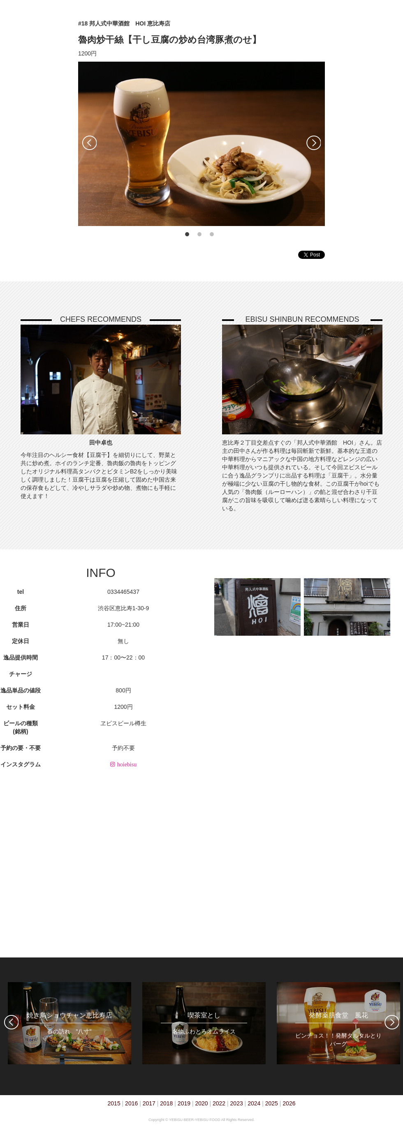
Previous (89, 143)
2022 (219, 1103)
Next (313, 143)
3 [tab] (212, 234)
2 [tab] (199, 234)
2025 (271, 1103)
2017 (149, 1103)
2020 (201, 1103)
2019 (184, 1103)
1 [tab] (187, 234)
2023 (236, 1103)
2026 (289, 1103)
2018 (166, 1103)
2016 (131, 1103)
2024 (254, 1103)
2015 (114, 1103)
